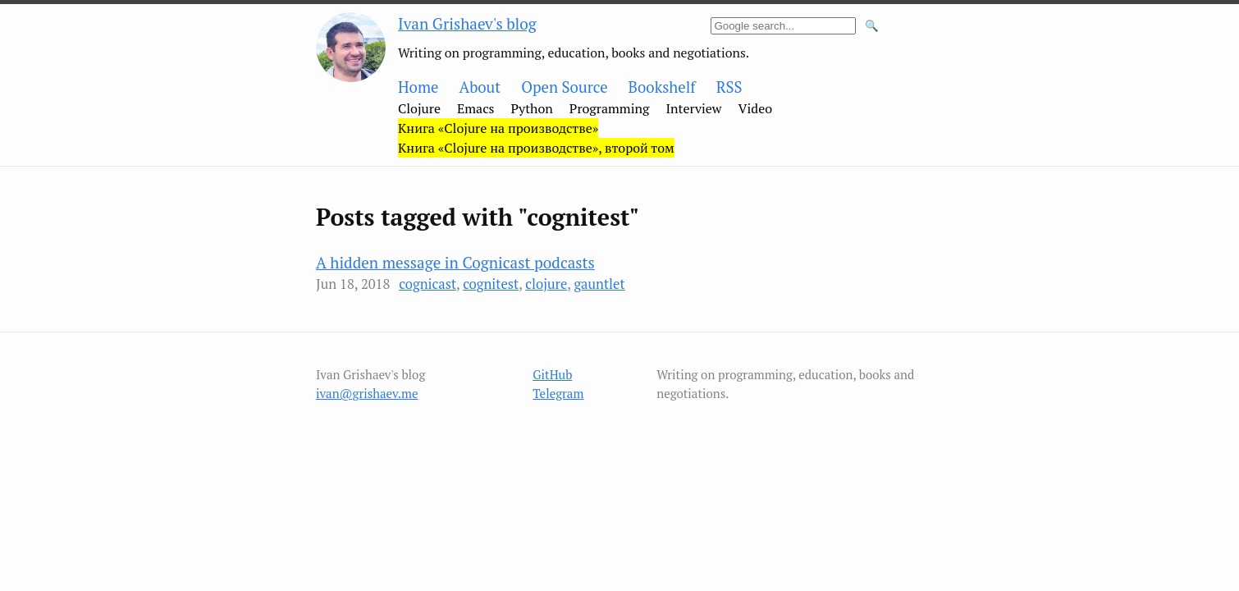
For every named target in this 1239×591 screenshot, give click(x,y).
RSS (729, 87)
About (480, 87)
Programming (609, 108)
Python (532, 108)
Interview (693, 108)
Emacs (476, 108)
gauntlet (599, 284)
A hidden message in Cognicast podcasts (455, 262)
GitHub (552, 374)
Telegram (558, 393)
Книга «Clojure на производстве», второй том (536, 148)
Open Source (564, 87)
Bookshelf (662, 87)
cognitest (491, 284)
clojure (546, 284)
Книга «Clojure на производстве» (498, 128)
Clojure (419, 108)
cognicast (427, 284)
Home (418, 87)
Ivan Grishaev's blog (467, 23)
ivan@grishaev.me (367, 393)
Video (755, 108)
